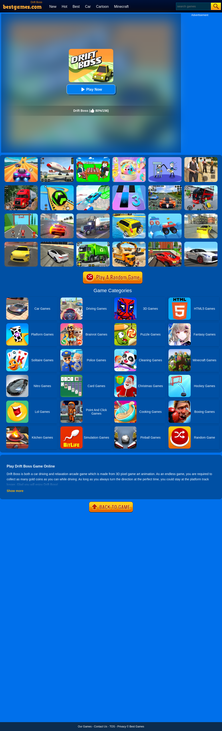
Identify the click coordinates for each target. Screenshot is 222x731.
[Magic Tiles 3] (129, 186)
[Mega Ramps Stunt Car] (93, 186)
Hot (64, 6)
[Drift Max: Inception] (201, 243)
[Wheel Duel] (165, 215)
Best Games (136, 726)
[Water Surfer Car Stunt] (129, 215)
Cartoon (102, 6)
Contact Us (100, 726)
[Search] (193, 6)
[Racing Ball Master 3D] (57, 186)
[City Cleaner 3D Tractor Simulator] (93, 243)
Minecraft (121, 6)
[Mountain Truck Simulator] (21, 186)
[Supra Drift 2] (57, 215)
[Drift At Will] (21, 215)
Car (88, 6)
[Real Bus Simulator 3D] (201, 186)
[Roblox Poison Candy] (93, 158)
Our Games (85, 726)
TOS (112, 726)
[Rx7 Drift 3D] (201, 215)
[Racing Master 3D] (21, 158)
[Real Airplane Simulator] (57, 158)
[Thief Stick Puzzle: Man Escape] (165, 158)
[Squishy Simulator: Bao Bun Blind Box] (129, 158)
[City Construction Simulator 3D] (129, 243)
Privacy (121, 726)
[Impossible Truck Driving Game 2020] (93, 215)
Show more (15, 491)
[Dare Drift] (21, 243)
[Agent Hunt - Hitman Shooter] (201, 158)
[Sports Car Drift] (57, 243)
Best (76, 6)
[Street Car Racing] (165, 186)
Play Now (91, 89)
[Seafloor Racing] (165, 243)
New (52, 6)
